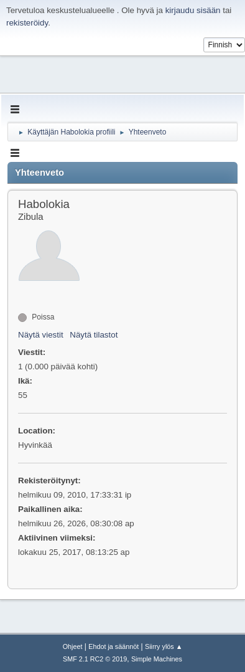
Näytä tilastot (94, 334)
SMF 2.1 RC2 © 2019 (95, 659)
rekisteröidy (27, 22)
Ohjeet (73, 646)
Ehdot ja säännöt (113, 646)
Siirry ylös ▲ (163, 646)
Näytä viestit (40, 334)
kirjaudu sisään (193, 10)
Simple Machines (156, 659)
